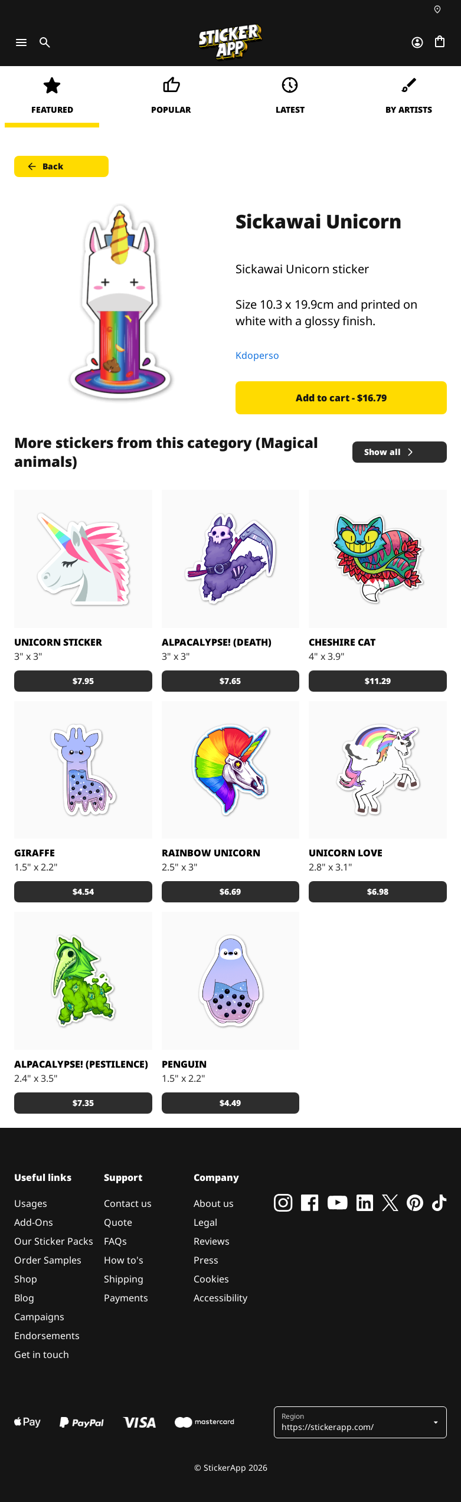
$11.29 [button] (378, 680)
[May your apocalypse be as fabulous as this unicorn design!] (231, 770)
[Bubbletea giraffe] (83, 770)
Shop (25, 1278)
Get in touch (41, 1354)
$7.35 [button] (83, 1102)
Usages (30, 1203)
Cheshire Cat (342, 642)
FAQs (115, 1241)
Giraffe (34, 852)
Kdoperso (257, 355)
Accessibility (220, 1297)
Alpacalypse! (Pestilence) (81, 1064)
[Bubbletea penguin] (231, 981)
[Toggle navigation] (21, 42)
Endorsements (47, 1335)
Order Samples (47, 1260)
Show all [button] (389, 451)
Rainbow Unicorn (211, 852)
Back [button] (44, 166)
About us (214, 1203)
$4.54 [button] (83, 891)
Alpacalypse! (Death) (217, 642)
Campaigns (39, 1316)
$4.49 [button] (230, 1102)
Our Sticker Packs (53, 1241)
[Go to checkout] (440, 42)
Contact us (128, 1203)
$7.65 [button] (230, 680)
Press (206, 1260)
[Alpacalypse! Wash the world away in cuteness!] (83, 981)
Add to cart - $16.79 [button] (341, 397)
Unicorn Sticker (58, 642)
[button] (356, 1422)
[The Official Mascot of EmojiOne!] (83, 559)
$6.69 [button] (230, 891)
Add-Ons (33, 1222)
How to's (123, 1260)
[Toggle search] (42, 42)
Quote (118, 1222)
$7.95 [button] (83, 680)
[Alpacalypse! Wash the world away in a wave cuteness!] (231, 559)
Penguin (184, 1064)
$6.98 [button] (377, 891)
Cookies (211, 1278)
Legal (205, 1222)
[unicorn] (378, 770)
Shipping (123, 1278)
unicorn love (345, 852)
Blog (24, 1297)
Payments (126, 1297)
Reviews (212, 1241)
